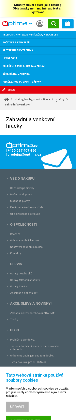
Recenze (15, 234)
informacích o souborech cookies (31, 399)
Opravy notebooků (21, 273)
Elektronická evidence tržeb (26, 207)
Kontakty (15, 253)
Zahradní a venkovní (17, 104)
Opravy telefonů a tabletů (25, 279)
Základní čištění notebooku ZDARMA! (32, 313)
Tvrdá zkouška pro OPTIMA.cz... (29, 362)
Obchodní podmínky (22, 188)
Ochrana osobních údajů (24, 240)
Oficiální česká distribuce (25, 213)
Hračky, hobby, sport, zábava (32, 99)
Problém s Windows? (22, 339)
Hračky (60, 99)
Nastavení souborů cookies (26, 246)
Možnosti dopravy (21, 194)
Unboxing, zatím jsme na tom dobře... (32, 355)
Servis (16, 264)
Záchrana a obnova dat (23, 292)
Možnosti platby (20, 200)
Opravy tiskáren (19, 286)
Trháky (14, 319)
